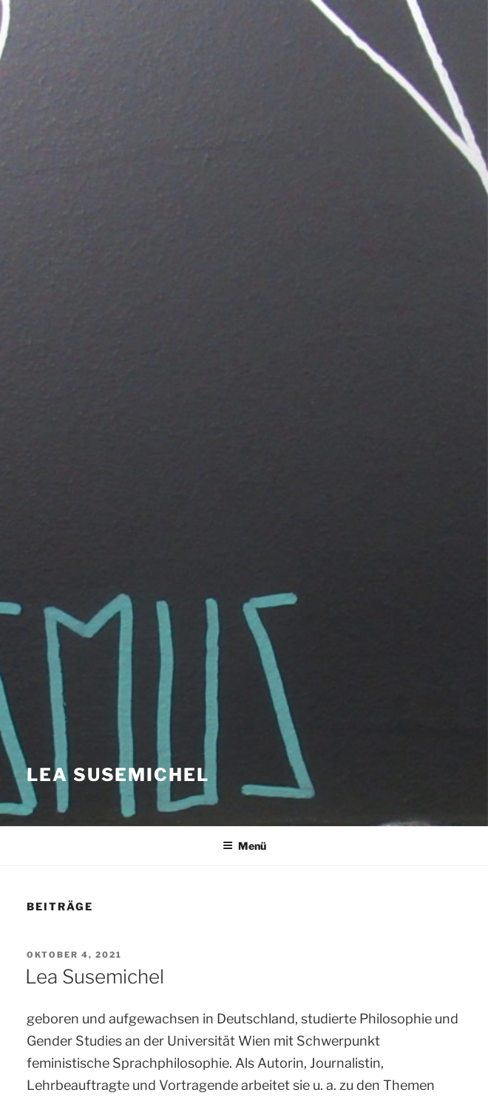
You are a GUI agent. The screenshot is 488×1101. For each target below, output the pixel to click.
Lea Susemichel (118, 774)
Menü (244, 845)
